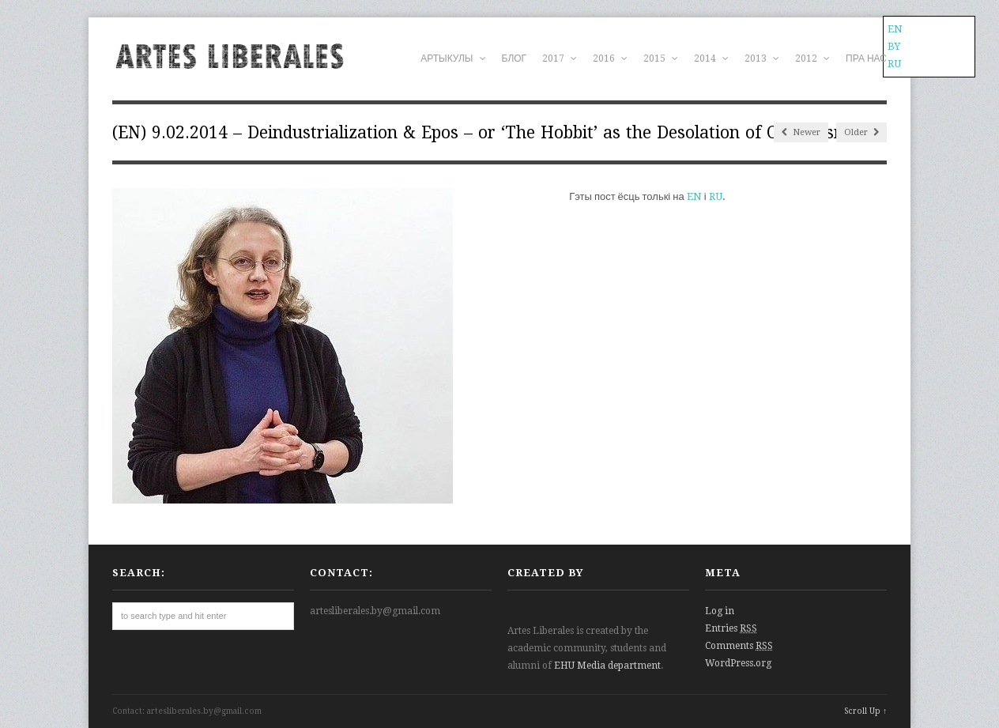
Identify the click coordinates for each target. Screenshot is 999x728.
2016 (610, 58)
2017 (559, 58)
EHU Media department (607, 665)
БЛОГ (514, 58)
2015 (660, 58)
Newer (801, 132)
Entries (731, 628)
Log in (719, 611)
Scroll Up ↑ (865, 711)
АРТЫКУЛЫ (452, 58)
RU (715, 196)
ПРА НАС (866, 58)
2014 (711, 58)
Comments (739, 645)
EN (694, 196)
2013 (762, 58)
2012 (812, 58)
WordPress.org (738, 663)
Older (861, 132)
